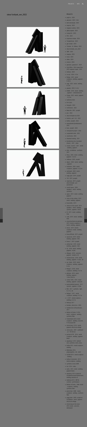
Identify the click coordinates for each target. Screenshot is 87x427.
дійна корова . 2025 (72, 30)
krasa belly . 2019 (71, 203)
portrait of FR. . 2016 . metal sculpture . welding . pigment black (75, 336)
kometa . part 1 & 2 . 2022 (74, 118)
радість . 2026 (71, 17)
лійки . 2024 (70, 59)
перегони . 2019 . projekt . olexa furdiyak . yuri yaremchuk (74, 183)
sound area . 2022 (71, 136)
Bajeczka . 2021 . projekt (73, 110)
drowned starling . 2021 (73, 138)
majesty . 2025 (71, 25)
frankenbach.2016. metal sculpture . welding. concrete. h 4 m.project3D (75, 320)
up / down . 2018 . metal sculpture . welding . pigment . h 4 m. (75, 264)
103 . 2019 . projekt (72, 178)
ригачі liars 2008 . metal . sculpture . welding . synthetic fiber (75, 393)
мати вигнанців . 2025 (73, 23)
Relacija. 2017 (70, 302)
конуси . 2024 (70, 62)
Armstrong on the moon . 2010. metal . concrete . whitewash (73, 406)
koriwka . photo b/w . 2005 (74, 305)
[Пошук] (82, 4)
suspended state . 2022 (73, 133)
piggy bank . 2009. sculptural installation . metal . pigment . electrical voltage (75, 399)
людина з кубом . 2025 (73, 28)
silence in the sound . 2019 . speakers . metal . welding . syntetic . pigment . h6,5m (74, 207)
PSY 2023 (69, 102)
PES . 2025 (70, 36)
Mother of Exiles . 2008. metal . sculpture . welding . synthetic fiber (75, 386)
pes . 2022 (69, 113)
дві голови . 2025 (71, 44)
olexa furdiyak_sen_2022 (73, 49)
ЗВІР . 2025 (70, 51)
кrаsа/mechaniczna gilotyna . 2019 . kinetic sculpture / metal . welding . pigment (75, 223)
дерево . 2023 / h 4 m (73, 88)
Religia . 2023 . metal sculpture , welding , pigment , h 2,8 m (75, 79)
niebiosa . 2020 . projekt (73, 159)
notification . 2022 (72, 108)
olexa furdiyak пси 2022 (73, 115)
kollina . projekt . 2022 (73, 121)
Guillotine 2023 (71, 100)
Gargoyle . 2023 (71, 105)
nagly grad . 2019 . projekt (74, 175)
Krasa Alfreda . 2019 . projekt (74, 234)
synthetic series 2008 (73, 364)
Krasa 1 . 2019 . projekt (73, 241)
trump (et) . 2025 (71, 33)
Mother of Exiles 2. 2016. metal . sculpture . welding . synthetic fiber (74, 314)
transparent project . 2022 (74, 131)
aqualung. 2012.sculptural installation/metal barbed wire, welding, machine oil (75, 375)
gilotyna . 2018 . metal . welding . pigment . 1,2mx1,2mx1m (73, 275)
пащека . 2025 (71, 54)
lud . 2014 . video (71, 366)
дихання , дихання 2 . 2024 (74, 65)
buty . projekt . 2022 (72, 128)
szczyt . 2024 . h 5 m (72, 74)
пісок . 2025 (70, 57)
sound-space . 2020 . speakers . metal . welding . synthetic (74, 189)
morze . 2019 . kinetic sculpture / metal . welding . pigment (74, 229)
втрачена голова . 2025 (73, 38)
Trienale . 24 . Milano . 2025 (74, 46)
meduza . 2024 (71, 72)
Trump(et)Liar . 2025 (72, 41)
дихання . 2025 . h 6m (73, 20)
